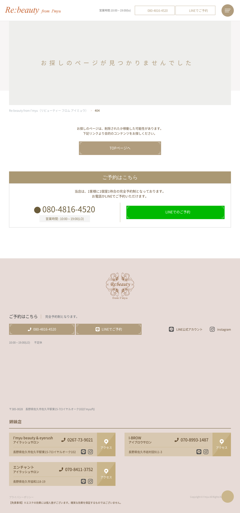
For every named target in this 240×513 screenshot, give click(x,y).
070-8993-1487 (194, 439)
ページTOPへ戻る (228, 496)
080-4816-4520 (68, 209)
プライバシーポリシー (21, 497)
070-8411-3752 (79, 469)
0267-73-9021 (80, 439)
